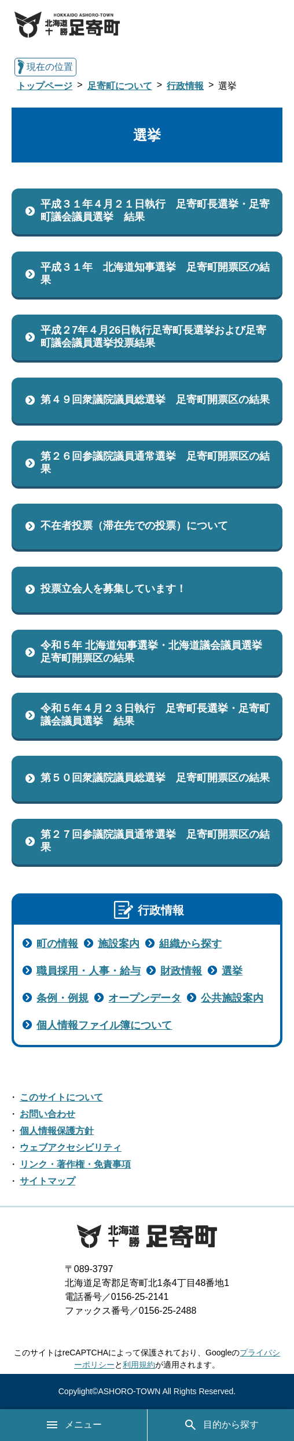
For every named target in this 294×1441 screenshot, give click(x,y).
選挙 (232, 971)
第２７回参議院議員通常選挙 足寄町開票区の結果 (155, 841)
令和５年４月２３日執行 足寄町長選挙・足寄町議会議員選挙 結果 (155, 715)
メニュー (73, 1425)
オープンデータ (144, 998)
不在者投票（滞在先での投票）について (134, 525)
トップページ (44, 86)
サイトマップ (47, 1181)
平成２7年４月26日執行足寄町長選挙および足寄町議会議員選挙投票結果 (153, 336)
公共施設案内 (232, 998)
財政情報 (181, 971)
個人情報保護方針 (57, 1131)
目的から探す (221, 1425)
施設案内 (118, 943)
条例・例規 (62, 998)
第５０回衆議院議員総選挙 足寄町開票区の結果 (155, 778)
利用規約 (139, 1364)
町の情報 (57, 943)
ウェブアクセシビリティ (71, 1147)
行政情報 (185, 86)
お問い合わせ (47, 1114)
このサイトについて (61, 1097)
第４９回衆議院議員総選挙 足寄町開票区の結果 (155, 399)
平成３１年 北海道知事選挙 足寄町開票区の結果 (155, 273)
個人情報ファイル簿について (104, 1025)
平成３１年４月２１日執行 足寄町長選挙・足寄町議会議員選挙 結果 (155, 210)
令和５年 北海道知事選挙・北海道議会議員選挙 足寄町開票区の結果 (157, 652)
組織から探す (190, 943)
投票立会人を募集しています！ (113, 588)
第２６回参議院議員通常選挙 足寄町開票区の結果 (155, 462)
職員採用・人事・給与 (88, 971)
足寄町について (119, 86)
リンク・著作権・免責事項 (75, 1164)
